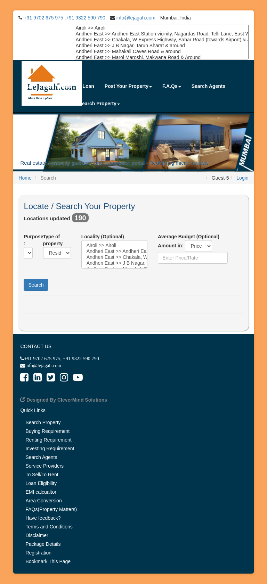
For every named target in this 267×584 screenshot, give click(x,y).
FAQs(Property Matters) (51, 509)
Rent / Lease (57, 86)
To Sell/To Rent (41, 474)
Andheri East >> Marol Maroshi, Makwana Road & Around (161, 57)
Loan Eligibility (41, 483)
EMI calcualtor (40, 492)
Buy (28, 86)
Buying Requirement (47, 431)
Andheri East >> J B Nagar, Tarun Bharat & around (161, 46)
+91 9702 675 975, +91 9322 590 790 (61, 358)
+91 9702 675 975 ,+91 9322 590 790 (64, 17)
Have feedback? (42, 518)
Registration (38, 553)
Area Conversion (43, 500)
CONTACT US (35, 346)
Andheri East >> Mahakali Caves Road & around (161, 52)
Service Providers (46, 103)
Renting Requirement (48, 440)
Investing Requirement (49, 448)
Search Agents (209, 86)
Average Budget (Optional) (188, 236)
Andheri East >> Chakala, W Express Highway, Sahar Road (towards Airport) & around (161, 40)
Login (242, 178)
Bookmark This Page (48, 561)
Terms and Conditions (48, 526)
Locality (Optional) (102, 236)
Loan (88, 86)
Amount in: (171, 245)
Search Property (99, 103)
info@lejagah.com (135, 17)
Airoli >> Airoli (161, 28)
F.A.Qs (171, 86)
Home (24, 178)
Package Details (42, 544)
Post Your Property (128, 86)
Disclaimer (36, 535)
